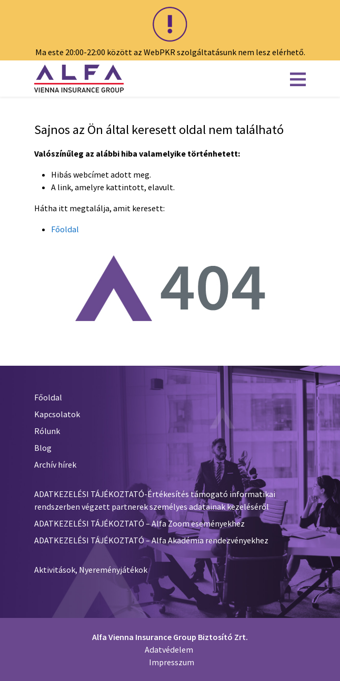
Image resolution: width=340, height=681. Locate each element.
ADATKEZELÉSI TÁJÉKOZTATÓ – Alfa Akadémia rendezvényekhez (151, 540)
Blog (43, 447)
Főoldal (65, 229)
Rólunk (47, 431)
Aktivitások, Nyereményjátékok (90, 569)
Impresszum (171, 662)
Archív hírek (55, 464)
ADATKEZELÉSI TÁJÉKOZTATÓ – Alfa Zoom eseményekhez (139, 523)
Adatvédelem (169, 649)
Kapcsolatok (57, 414)
